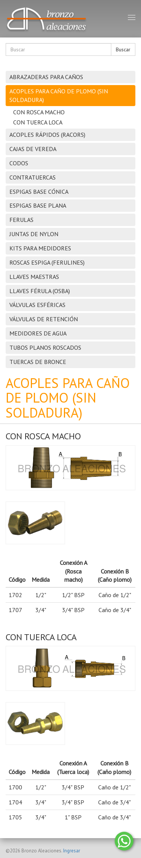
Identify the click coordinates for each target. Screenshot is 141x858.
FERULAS (21, 219)
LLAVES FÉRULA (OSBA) (39, 291)
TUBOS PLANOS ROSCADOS (45, 347)
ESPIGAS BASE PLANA (37, 205)
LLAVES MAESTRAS (34, 276)
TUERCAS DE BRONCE (37, 361)
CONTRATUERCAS (32, 177)
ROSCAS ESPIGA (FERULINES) (47, 262)
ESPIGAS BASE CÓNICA (38, 191)
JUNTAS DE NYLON (33, 234)
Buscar (123, 49)
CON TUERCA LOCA (37, 122)
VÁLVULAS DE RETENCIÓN (43, 319)
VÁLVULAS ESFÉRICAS (37, 304)
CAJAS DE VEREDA (32, 149)
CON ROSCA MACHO (39, 112)
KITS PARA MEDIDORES (40, 248)
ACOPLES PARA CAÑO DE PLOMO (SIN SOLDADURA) (58, 95)
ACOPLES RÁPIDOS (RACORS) (47, 134)
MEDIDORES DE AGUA (38, 333)
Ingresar (71, 851)
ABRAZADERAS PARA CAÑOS (46, 77)
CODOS (18, 163)
